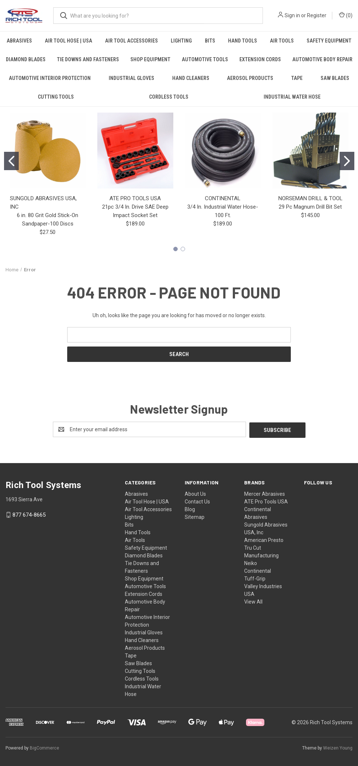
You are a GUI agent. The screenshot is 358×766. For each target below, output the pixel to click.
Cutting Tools (56, 97)
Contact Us (197, 501)
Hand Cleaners (190, 78)
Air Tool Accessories (131, 41)
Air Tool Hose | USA (68, 41)
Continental (257, 570)
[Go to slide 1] (11, 161)
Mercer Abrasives (264, 493)
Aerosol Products (250, 78)
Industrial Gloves (131, 78)
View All (253, 601)
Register (316, 15)
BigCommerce (44, 747)
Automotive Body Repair (322, 59)
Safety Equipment (329, 41)
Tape (297, 78)
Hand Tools (242, 41)
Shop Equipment (150, 59)
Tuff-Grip (254, 578)
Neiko (250, 562)
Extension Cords (260, 59)
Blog (190, 509)
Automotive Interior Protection (50, 78)
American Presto (263, 539)
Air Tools (282, 41)
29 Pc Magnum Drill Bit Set (310, 207)
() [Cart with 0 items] (345, 15)
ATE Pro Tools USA (266, 501)
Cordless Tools (168, 97)
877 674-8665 (29, 514)
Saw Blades (138, 663)
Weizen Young (337, 747)
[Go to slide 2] (347, 161)
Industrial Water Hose (292, 97)
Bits (210, 41)
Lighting (181, 41)
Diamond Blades (26, 59)
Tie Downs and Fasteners (88, 59)
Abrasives (19, 41)
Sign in (292, 15)
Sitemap (195, 516)
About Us (195, 493)
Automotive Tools (205, 59)
